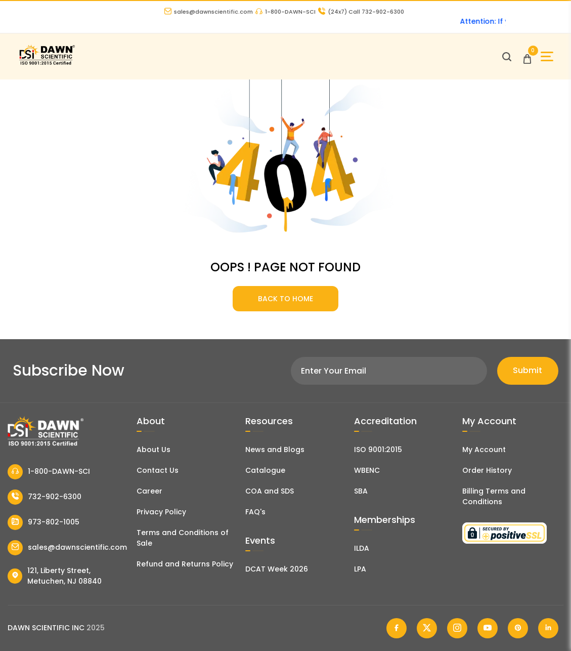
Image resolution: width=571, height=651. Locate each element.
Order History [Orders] (487, 470)
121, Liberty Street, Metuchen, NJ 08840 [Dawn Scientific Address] (55, 575)
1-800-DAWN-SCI (285, 12)
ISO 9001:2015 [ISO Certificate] (378, 449)
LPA (360, 569)
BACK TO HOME (285, 299)
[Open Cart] (527, 56)
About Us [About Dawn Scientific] (153, 449)
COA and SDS (269, 491)
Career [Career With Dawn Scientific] (149, 491)
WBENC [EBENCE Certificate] (367, 470)
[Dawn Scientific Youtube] (487, 628)
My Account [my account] (484, 449)
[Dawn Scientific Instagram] (457, 628)
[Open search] (507, 57)
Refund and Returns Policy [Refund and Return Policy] (185, 564)
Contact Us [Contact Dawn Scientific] (158, 470)
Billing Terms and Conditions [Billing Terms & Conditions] (493, 496)
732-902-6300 (44, 497)
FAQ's (255, 512)
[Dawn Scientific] (47, 63)
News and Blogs (274, 449)
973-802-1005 (43, 522)
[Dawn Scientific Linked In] (548, 628)
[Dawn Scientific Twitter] (427, 628)
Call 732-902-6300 (361, 12)
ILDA (361, 548)
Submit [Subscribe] (527, 370)
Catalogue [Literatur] (265, 470)
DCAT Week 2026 (276, 569)
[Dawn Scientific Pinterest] (518, 628)
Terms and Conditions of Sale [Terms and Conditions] (183, 537)
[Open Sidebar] (547, 56)
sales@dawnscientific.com (208, 12)
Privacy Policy (161, 512)
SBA (361, 491)
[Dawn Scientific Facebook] (396, 628)
